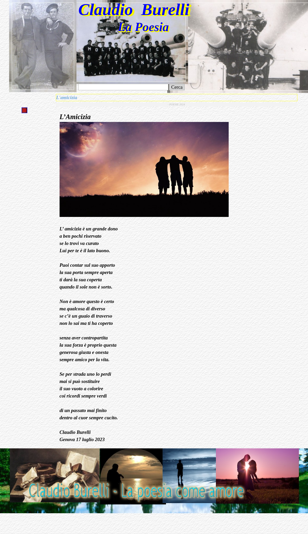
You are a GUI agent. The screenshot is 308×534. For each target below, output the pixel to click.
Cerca (177, 87)
